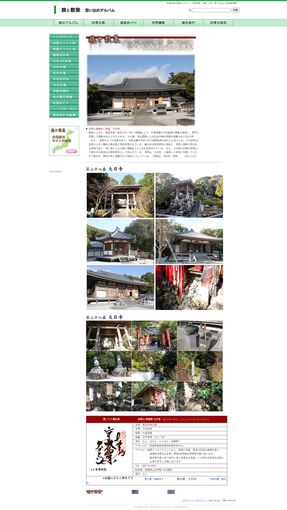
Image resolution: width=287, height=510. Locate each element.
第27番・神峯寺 (152, 479)
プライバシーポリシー (194, 500)
